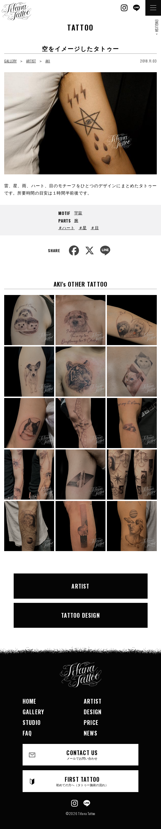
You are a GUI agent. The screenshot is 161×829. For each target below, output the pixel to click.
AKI (47, 61)
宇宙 (78, 213)
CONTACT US (82, 754)
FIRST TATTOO (82, 781)
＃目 (95, 227)
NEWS (90, 733)
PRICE (91, 722)
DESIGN (93, 712)
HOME (30, 701)
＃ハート (66, 227)
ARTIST (31, 61)
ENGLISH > (157, 27)
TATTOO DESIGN (80, 615)
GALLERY (10, 61)
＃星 (83, 227)
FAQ (27, 733)
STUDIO (32, 722)
